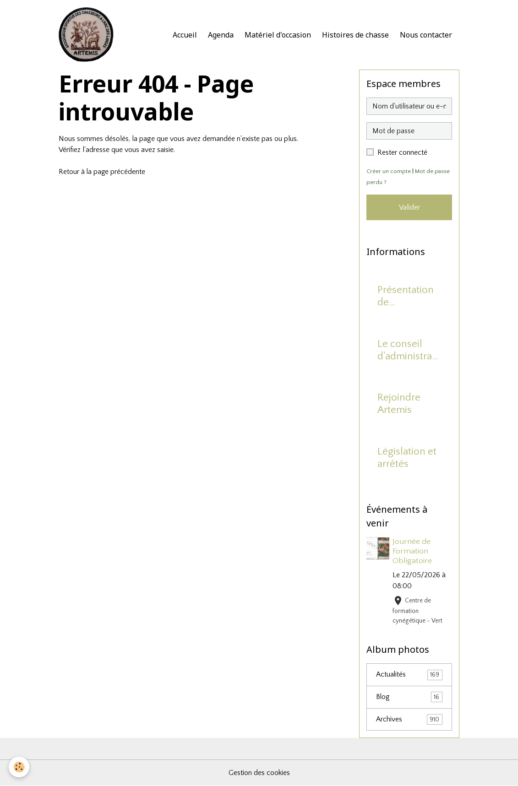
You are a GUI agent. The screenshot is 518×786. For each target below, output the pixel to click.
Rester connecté (402, 152)
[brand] (88, 34)
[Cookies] (19, 767)
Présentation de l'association (405, 296)
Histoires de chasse (355, 35)
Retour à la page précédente (102, 172)
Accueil (185, 35)
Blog (409, 697)
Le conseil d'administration (407, 350)
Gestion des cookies (259, 773)
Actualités (409, 675)
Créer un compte (388, 171)
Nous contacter (426, 35)
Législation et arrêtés (406, 458)
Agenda (221, 35)
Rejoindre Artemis (398, 404)
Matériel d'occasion (278, 35)
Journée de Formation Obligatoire (412, 551)
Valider (409, 207)
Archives (409, 720)
